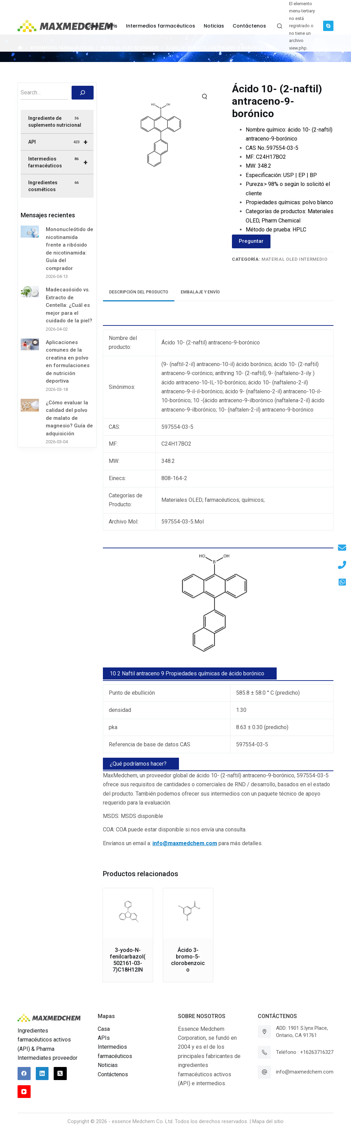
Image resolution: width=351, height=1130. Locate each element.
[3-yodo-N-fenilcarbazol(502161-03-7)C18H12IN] (128, 913)
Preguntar (251, 241)
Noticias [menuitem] (214, 25)
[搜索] (83, 93)
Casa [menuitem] (92, 25)
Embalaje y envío (200, 292)
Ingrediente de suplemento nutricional (54, 121)
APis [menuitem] (112, 25)
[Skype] (328, 26)
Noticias (108, 1065)
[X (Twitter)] (60, 1073)
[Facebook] (24, 1073)
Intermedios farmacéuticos (61, 162)
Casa (104, 1029)
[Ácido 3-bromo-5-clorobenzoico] (188, 913)
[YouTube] (24, 1091)
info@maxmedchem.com (304, 1072)
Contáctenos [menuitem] (249, 25)
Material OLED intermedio (295, 259)
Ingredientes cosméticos (54, 185)
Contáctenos (113, 1074)
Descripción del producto (138, 292)
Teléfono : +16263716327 (304, 1052)
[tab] (138, 292)
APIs (104, 1038)
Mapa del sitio (268, 1121)
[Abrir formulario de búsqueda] (279, 26)
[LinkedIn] (42, 1073)
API (61, 142)
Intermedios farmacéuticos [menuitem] (160, 25)
